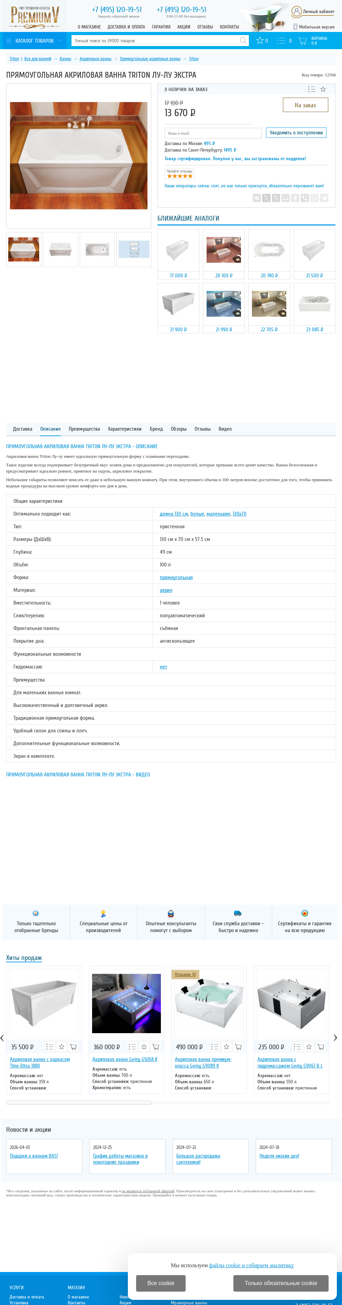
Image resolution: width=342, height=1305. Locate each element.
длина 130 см (174, 513)
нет (163, 666)
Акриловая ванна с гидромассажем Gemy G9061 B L (290, 1062)
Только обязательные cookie (281, 1283)
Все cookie (160, 1283)
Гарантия (161, 27)
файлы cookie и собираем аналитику (251, 1265)
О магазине (89, 27)
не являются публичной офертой (148, 1191)
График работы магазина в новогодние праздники (120, 1159)
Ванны (65, 59)
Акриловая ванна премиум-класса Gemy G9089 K (203, 1062)
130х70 (239, 513)
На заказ (305, 105)
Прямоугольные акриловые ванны (150, 59)
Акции (183, 27)
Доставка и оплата (126, 27)
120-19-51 (117, 9)
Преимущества (84, 429)
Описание (50, 429)
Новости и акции (28, 1130)
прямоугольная (176, 577)
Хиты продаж (24, 958)
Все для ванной (37, 59)
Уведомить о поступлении (296, 133)
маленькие (218, 513)
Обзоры (179, 429)
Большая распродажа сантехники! (198, 1159)
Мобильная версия (316, 27)
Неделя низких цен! (279, 1156)
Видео (225, 429)
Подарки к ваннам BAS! (34, 1156)
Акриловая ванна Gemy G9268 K (124, 1059)
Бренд (156, 429)
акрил (166, 590)
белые (197, 513)
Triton (14, 59)
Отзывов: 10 (185, 974)
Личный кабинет (318, 11)
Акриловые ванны (95, 59)
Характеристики (125, 429)
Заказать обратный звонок (119, 16)
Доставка (22, 429)
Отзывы (205, 27)
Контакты (229, 27)
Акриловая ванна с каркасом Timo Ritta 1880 (40, 1062)
